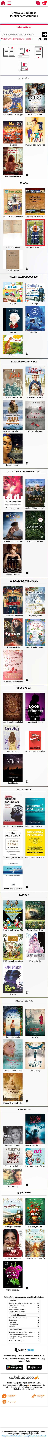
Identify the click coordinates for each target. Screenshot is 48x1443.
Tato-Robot (12, 1326)
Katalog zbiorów (24, 27)
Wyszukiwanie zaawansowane (13, 39)
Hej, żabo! (12, 1339)
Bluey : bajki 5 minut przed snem (18, 1318)
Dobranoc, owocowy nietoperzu (18, 1334)
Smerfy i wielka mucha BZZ (17, 1309)
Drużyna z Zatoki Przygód (16, 1341)
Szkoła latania (13, 1307)
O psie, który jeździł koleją (16, 1305)
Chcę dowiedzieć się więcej (12, 1436)
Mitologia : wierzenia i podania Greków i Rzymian (23, 1303)
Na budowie (12, 1322)
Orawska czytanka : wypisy (17, 1311)
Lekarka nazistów (14, 1324)
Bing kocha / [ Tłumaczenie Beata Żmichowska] (22, 1332)
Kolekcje (29, 39)
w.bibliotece (23, 1385)
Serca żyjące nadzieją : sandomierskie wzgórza (22, 1337)
